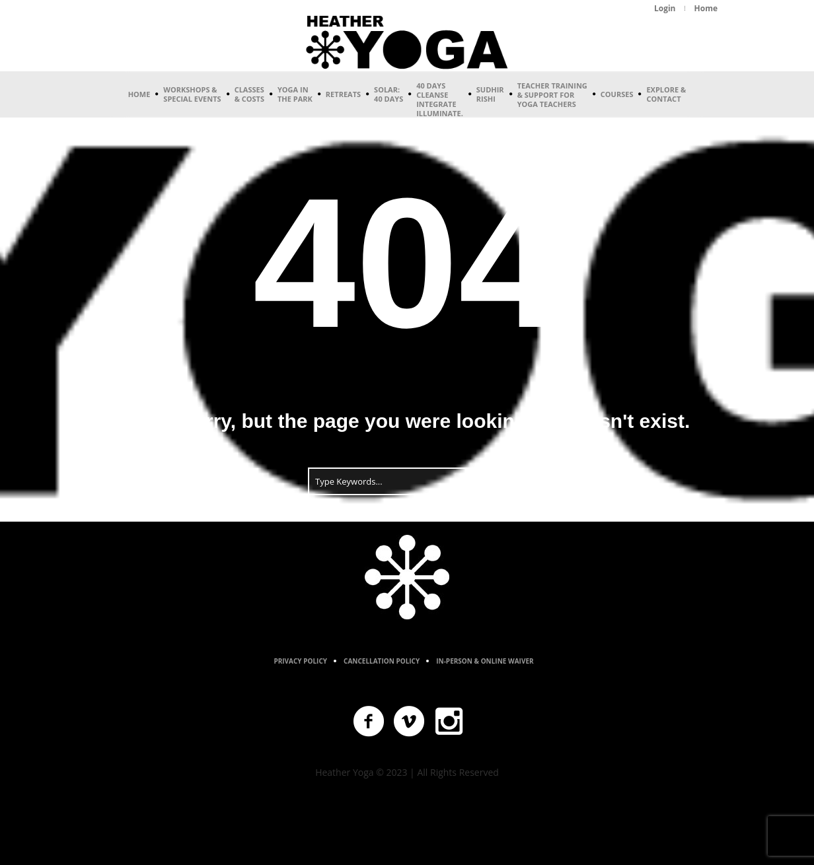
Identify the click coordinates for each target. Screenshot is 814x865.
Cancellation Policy (382, 661)
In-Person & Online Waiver (484, 661)
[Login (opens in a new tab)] (665, 8)
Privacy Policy (300, 661)
